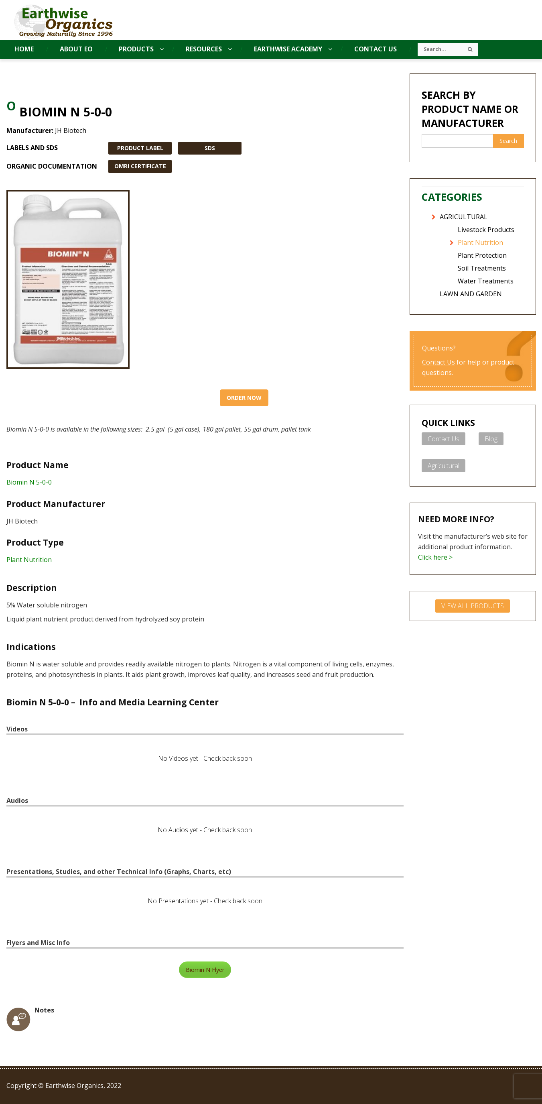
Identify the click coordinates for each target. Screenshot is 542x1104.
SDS (210, 148)
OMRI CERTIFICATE (140, 166)
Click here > (435, 557)
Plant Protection (482, 255)
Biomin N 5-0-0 (29, 482)
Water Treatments (486, 281)
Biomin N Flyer (205, 970)
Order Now (244, 397)
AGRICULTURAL (463, 216)
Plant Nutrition (29, 559)
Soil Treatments (482, 268)
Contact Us (438, 362)
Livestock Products (486, 229)
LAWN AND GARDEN (471, 293)
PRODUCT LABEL (140, 148)
